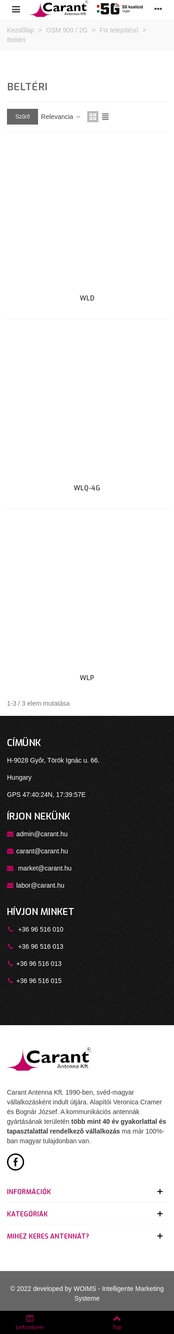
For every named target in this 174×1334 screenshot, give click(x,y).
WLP (87, 678)
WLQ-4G (87, 488)
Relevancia (61, 116)
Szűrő (22, 116)
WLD (87, 298)
